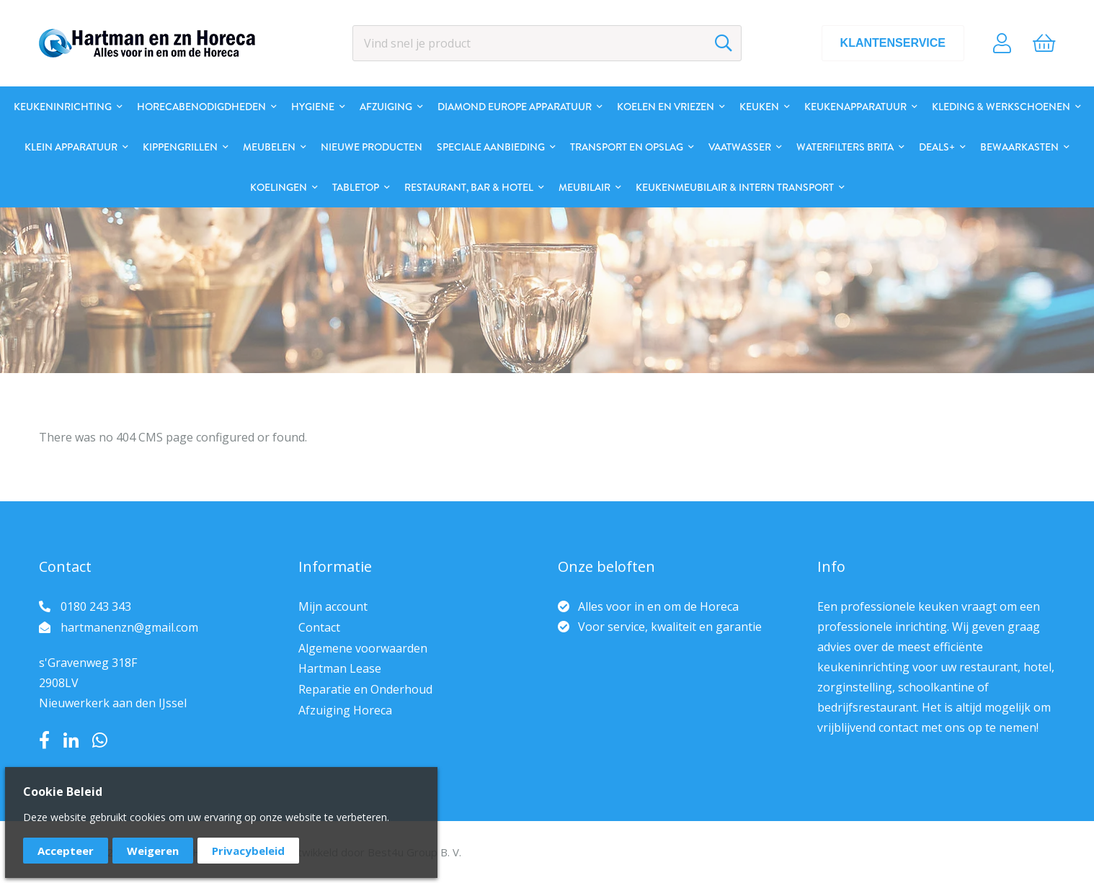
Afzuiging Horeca (345, 710)
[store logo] (147, 43)
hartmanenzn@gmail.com (129, 627)
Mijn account (333, 606)
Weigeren (153, 850)
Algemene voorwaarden (362, 648)
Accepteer (65, 850)
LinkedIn (71, 740)
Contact (319, 627)
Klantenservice (893, 43)
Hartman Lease (339, 668)
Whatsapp (99, 740)
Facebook (44, 740)
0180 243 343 (96, 606)
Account (1002, 43)
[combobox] (547, 43)
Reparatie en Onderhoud (365, 689)
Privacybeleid (248, 850)
